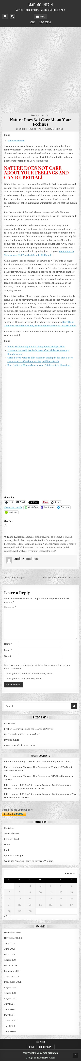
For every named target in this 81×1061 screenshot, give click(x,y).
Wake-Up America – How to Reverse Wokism (28, 861)
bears (57, 537)
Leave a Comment (55, 129)
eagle (30, 540)
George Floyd (11, 839)
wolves (23, 551)
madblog (23, 129)
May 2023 (9, 954)
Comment (10, 607)
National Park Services (55, 544)
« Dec (7, 916)
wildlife (8, 551)
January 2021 (11, 1020)
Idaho (21, 544)
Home (32, 22)
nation (38, 544)
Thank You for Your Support (17, 810)
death (16, 540)
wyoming (33, 551)
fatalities (50, 540)
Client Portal (45, 22)
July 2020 (9, 1026)
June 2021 (9, 1009)
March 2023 (10, 965)
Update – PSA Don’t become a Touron (24, 788)
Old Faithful (17, 547)
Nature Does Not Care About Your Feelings (40, 122)
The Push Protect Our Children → (61, 577)
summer (29, 547)
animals (29, 537)
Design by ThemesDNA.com (40, 1058)
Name (8, 644)
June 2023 (9, 949)
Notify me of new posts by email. (24, 678)
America (19, 537)
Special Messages (13, 855)
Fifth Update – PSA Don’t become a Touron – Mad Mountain (36, 785)
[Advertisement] (40, 69)
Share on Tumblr (13, 507)
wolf (15, 551)
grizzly (69, 540)
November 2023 (13, 938)
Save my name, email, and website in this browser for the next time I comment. (37, 667)
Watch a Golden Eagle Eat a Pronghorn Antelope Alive (36, 346)
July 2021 (9, 1004)
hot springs (10, 544)
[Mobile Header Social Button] (5, 16)
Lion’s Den (9, 723)
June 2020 (10, 1031)
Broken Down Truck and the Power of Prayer (28, 729)
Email (8, 650)
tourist (49, 547)
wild (66, 547)
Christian (9, 828)
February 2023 (12, 971)
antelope (39, 537)
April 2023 (10, 960)
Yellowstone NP (16, 140)
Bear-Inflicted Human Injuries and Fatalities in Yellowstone (39, 365)
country (8, 540)
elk (35, 540)
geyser (60, 540)
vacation (58, 547)
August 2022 (11, 987)
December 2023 (13, 932)
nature (72, 544)
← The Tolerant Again (13, 577)
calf (70, 537)
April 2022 (10, 993)
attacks (49, 537)
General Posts (41, 115)
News (7, 547)
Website (8, 656)
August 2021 (10, 998)
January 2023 (11, 976)
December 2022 (13, 982)
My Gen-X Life (11, 740)
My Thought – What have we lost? (22, 734)
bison (64, 537)
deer (23, 540)
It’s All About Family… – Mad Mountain (24, 761)
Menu (42, 16)
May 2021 (9, 1015)
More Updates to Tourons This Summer (25, 767)
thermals (40, 547)
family (41, 540)
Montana (29, 544)
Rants (7, 850)
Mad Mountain (40, 5)
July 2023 (9, 943)
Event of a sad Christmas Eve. (20, 745)
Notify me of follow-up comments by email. (30, 673)
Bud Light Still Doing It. (60, 761)
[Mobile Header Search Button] (12, 16)
